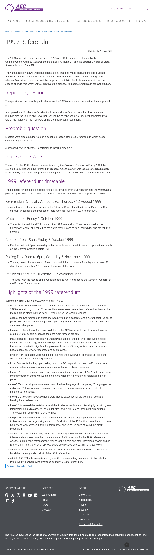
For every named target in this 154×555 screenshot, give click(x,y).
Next (30, 466)
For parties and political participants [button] (47, 20)
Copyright (84, 514)
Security (83, 509)
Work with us (49, 495)
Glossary (47, 509)
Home (8, 31)
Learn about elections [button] (88, 20)
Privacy (83, 504)
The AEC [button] (141, 20)
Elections (17, 31)
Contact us (85, 495)
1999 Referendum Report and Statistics (54, 31)
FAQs (45, 504)
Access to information (91, 524)
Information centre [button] (118, 20)
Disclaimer (84, 519)
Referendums (29, 31)
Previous (10, 466)
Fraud (45, 500)
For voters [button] (14, 20)
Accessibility (85, 500)
